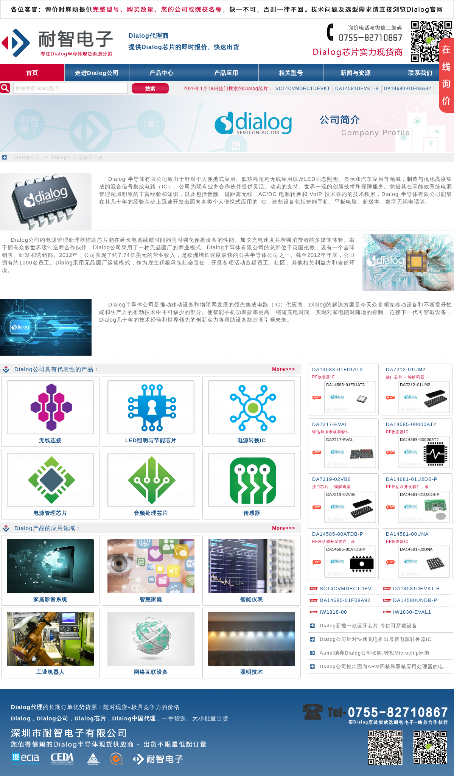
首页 (32, 73)
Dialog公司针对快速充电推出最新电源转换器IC (376, 639)
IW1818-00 (333, 612)
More (278, 369)
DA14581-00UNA (407, 534)
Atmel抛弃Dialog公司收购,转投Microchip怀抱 (374, 653)
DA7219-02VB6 (331, 479)
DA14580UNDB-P (415, 600)
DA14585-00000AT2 (411, 424)
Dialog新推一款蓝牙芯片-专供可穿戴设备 (368, 625)
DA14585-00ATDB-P (338, 534)
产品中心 (161, 73)
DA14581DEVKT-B (357, 88)
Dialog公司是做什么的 (77, 157)
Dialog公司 (26, 157)
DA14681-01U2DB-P (412, 479)
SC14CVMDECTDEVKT (302, 88)
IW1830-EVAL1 (412, 612)
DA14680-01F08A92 (407, 88)
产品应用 (226, 73)
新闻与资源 (355, 73)
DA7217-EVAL (330, 424)
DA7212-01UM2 (406, 369)
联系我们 (420, 73)
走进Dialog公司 (97, 73)
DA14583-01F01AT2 (337, 369)
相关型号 (291, 73)
